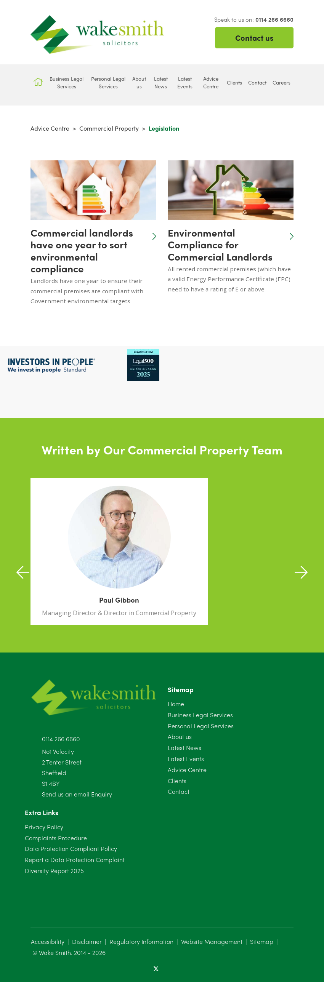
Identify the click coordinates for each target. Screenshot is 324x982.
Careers (281, 82)
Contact (178, 791)
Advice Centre (49, 128)
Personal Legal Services (201, 725)
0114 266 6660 (61, 738)
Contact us (254, 37)
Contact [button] (257, 82)
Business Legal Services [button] (66, 82)
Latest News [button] (161, 82)
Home (176, 703)
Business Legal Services (200, 714)
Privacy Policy (44, 826)
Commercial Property (109, 128)
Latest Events (186, 758)
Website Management (211, 941)
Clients (177, 780)
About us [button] (139, 82)
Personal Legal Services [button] (108, 82)
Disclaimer (87, 941)
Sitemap (261, 941)
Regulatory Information (141, 941)
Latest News (184, 747)
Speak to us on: (254, 19)
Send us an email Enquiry (77, 794)
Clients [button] (234, 82)
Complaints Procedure (56, 837)
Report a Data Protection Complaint (75, 859)
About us (180, 736)
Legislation (164, 128)
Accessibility (47, 941)
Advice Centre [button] (210, 82)
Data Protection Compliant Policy (71, 848)
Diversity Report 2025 (54, 870)
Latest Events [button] (184, 82)
